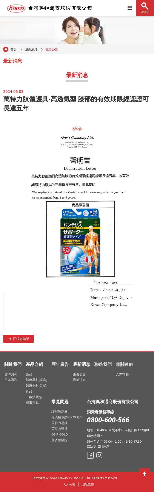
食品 (29, 391)
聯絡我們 (103, 364)
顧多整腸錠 (59, 440)
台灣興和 (10, 374)
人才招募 (122, 374)
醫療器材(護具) (36, 380)
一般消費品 (34, 397)
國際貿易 (32, 402)
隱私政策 (88, 484)
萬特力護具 (59, 428)
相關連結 (124, 364)
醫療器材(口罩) (36, 385)
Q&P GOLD (59, 434)
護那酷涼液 (59, 411)
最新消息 (31, 49)
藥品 (29, 374)
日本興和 (10, 380)
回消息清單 (18, 339)
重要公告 (79, 374)
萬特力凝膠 (59, 423)
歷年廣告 (60, 364)
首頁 (14, 49)
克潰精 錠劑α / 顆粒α (66, 417)
